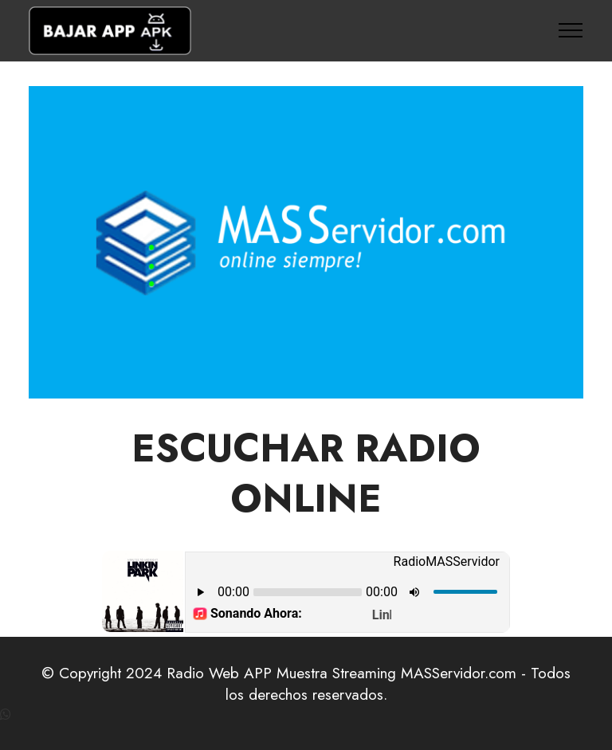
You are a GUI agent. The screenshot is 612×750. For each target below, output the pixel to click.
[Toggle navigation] (571, 30)
